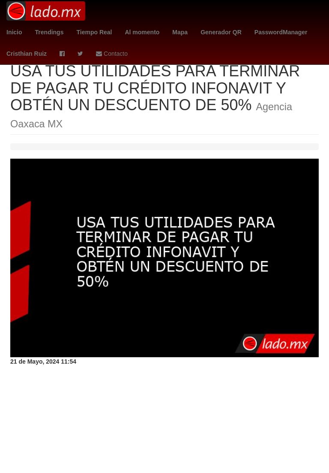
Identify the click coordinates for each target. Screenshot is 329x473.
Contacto (112, 53)
